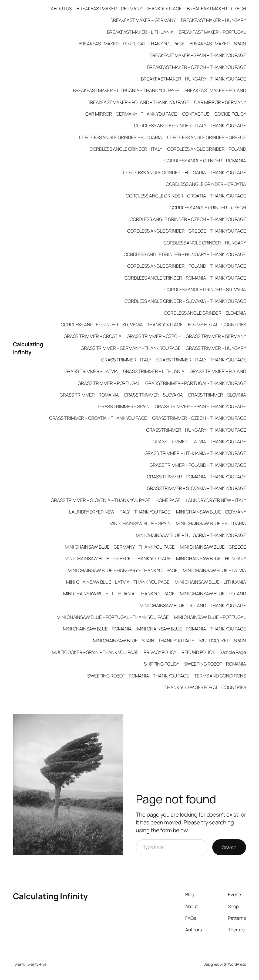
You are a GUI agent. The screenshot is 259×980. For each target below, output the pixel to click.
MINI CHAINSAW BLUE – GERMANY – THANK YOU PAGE (120, 547)
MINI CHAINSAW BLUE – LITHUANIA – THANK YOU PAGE (118, 593)
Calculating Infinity (28, 348)
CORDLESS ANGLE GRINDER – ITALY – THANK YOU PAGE (190, 125)
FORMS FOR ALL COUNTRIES (217, 324)
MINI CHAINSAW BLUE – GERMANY (211, 512)
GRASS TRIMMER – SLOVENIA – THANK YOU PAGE (100, 500)
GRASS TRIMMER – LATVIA (91, 371)
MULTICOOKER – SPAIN (222, 640)
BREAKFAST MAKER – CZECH (216, 8)
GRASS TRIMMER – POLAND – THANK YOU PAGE (198, 465)
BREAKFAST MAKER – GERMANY (143, 20)
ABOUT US (61, 8)
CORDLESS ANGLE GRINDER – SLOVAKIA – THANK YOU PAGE (185, 301)
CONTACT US (195, 114)
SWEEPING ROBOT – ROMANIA (215, 664)
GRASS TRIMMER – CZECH (154, 336)
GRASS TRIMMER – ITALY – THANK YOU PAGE (201, 360)
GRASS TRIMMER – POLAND (218, 371)
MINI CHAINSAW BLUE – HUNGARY (211, 558)
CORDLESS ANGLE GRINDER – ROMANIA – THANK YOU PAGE (185, 278)
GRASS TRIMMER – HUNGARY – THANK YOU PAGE (196, 430)
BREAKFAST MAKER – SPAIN (218, 44)
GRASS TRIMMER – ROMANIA (89, 395)
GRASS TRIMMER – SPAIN (124, 406)
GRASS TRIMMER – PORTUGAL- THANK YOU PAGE (195, 383)
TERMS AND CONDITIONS (220, 676)
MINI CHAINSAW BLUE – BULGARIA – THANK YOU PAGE (191, 535)
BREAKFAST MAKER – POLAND (215, 90)
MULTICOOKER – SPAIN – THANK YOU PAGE (95, 652)
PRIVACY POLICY (160, 652)
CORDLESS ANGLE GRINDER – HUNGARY (204, 243)
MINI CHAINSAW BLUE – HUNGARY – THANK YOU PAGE (123, 570)
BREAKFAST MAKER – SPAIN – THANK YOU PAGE (198, 55)
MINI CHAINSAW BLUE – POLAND (213, 593)
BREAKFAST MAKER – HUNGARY (213, 20)
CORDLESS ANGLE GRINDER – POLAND (206, 149)
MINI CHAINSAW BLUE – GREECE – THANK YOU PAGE (118, 558)
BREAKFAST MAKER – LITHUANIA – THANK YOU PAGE (126, 90)
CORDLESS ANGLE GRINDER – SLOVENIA (205, 313)
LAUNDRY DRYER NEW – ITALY (216, 500)
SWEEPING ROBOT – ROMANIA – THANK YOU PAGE (138, 676)
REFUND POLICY (197, 652)
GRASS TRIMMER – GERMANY (216, 336)
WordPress (237, 964)
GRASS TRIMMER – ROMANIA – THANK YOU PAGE (196, 477)
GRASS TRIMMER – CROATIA (93, 336)
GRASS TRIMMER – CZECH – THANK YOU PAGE (199, 418)
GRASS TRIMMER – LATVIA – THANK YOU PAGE (199, 441)
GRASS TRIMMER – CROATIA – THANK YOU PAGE (98, 418)
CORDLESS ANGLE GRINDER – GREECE (206, 137)
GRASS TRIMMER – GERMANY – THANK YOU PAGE (131, 348)
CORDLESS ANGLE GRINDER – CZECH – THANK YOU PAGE (188, 219)
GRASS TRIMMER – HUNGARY (216, 348)
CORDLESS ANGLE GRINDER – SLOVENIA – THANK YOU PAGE (122, 324)
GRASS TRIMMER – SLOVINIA (217, 395)
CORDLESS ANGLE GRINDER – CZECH (208, 207)
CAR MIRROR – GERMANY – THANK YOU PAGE (131, 114)
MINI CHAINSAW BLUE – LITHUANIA (210, 582)
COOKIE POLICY (230, 114)
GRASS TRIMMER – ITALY (126, 360)
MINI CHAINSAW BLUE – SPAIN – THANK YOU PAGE (143, 640)
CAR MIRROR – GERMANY (220, 102)
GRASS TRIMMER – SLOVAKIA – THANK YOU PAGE (196, 488)
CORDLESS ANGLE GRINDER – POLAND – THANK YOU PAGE (186, 266)
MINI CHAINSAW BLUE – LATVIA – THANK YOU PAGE (118, 582)
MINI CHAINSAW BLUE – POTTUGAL (210, 617)
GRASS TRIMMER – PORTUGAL (109, 383)
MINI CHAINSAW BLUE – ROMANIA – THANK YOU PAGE (191, 629)
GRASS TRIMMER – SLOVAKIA (153, 395)
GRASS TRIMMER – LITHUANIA (154, 371)
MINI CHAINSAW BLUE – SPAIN (139, 523)
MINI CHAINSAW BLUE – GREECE (213, 547)
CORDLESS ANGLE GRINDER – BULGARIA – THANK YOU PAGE (184, 172)
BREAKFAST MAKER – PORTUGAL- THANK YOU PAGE (131, 44)
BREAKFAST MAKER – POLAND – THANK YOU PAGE (138, 102)
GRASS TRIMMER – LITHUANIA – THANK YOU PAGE (195, 453)
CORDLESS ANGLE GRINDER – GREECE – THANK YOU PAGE (186, 231)
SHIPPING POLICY (161, 664)
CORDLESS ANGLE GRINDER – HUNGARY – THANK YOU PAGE (185, 254)
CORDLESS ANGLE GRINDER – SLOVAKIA (205, 289)
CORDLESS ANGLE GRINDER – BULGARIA (120, 137)
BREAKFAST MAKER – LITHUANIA (140, 32)
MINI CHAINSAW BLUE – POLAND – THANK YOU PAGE (193, 605)
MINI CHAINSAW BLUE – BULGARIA (211, 523)
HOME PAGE (168, 500)
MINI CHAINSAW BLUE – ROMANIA (97, 629)
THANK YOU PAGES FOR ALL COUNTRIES (205, 687)
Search (229, 847)
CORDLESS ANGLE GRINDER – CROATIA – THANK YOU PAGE (186, 196)
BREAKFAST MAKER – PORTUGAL (212, 32)
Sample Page (233, 652)
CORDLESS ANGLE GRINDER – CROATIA (206, 184)
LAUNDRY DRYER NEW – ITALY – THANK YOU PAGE (120, 512)
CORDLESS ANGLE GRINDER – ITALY (126, 149)
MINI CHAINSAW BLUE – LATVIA (214, 570)
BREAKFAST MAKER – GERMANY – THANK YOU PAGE (129, 8)
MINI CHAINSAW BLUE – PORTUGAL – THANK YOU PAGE (113, 617)
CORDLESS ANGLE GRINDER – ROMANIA (205, 160)
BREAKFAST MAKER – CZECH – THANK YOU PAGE (196, 67)
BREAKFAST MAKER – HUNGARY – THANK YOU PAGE (193, 79)
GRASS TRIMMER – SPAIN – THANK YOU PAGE (200, 406)
